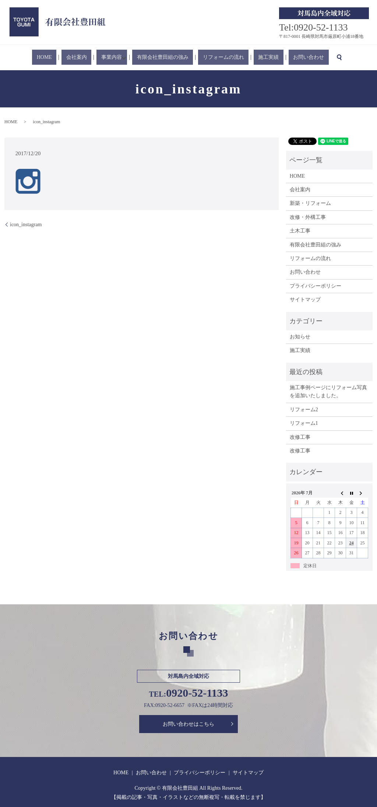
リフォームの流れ (217, 57)
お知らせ (300, 336)
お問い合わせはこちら (188, 724)
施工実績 (253, 57)
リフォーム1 (304, 423)
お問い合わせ (284, 57)
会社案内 (91, 57)
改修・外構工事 (308, 217)
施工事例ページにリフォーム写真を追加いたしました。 (328, 391)
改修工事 (300, 437)
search (310, 57)
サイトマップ (305, 299)
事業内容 (117, 57)
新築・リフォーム (310, 203)
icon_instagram (26, 224)
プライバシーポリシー (315, 286)
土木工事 (300, 231)
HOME (68, 57)
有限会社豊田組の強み (166, 57)
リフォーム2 (304, 409)
